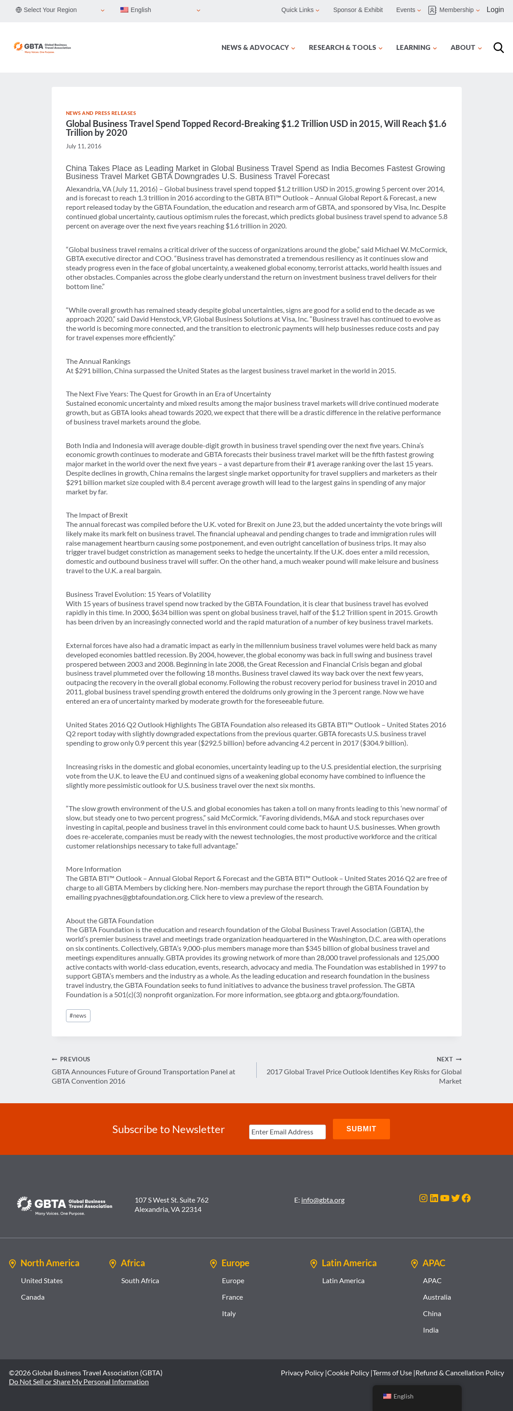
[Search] (498, 47)
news (78, 1015)
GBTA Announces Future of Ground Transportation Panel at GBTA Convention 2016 (151, 1069)
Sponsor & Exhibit (358, 9)
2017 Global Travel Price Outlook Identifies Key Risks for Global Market (363, 1069)
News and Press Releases (101, 113)
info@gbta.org (323, 1199)
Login (495, 9)
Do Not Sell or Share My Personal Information (79, 1381)
